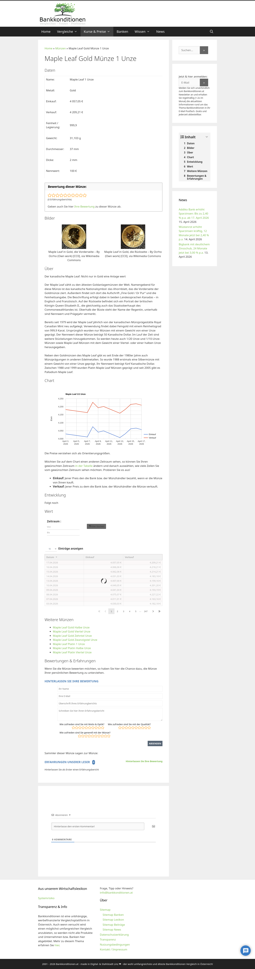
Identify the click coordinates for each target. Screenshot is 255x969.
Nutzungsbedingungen (115, 944)
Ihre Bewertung (84, 206)
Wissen (144, 31)
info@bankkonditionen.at (116, 892)
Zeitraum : (54, 521)
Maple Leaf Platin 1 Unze (69, 644)
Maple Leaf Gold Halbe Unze (71, 627)
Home (46, 31)
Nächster (153, 611)
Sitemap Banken (113, 915)
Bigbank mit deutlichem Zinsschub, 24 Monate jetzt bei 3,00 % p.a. (194, 248)
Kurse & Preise (98, 31)
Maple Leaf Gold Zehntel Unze (72, 636)
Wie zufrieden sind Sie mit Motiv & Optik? (82, 724)
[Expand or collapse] (207, 137)
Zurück (105, 611)
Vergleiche (69, 31)
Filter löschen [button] (97, 526)
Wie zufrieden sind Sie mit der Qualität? (129, 724)
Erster (99, 611)
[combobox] (51, 549)
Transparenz (108, 939)
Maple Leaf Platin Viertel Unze (72, 652)
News (160, 31)
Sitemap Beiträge (114, 924)
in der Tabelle (84, 466)
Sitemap (105, 910)
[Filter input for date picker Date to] (63, 532)
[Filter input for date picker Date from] (63, 527)
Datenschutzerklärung (114, 934)
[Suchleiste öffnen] (211, 31)
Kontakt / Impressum (113, 949)
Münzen (60, 48)
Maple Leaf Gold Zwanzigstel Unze (75, 640)
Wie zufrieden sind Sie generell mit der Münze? (85, 732)
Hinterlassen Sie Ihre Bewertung (144, 761)
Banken (122, 31)
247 (146, 611)
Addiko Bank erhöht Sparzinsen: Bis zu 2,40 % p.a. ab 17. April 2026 (194, 214)
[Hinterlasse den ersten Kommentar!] (97, 826)
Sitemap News (112, 929)
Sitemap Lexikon (113, 919)
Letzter (159, 611)
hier (56, 945)
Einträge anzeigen (64, 549)
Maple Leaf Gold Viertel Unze (71, 631)
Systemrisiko (46, 898)
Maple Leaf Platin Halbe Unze (72, 648)
